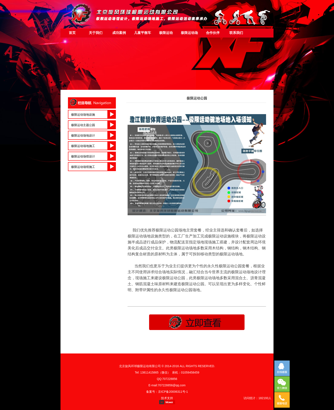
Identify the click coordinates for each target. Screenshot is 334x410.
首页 (72, 33)
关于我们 (95, 33)
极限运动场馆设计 (83, 156)
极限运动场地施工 (83, 146)
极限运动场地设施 (83, 114)
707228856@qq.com (172, 385)
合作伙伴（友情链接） (213, 34)
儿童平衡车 (142, 33)
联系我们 (236, 33)
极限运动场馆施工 (83, 167)
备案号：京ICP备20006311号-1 (167, 391)
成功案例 (119, 33)
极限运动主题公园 (83, 125)
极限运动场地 (189, 34)
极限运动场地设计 (83, 135)
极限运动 (166, 33)
